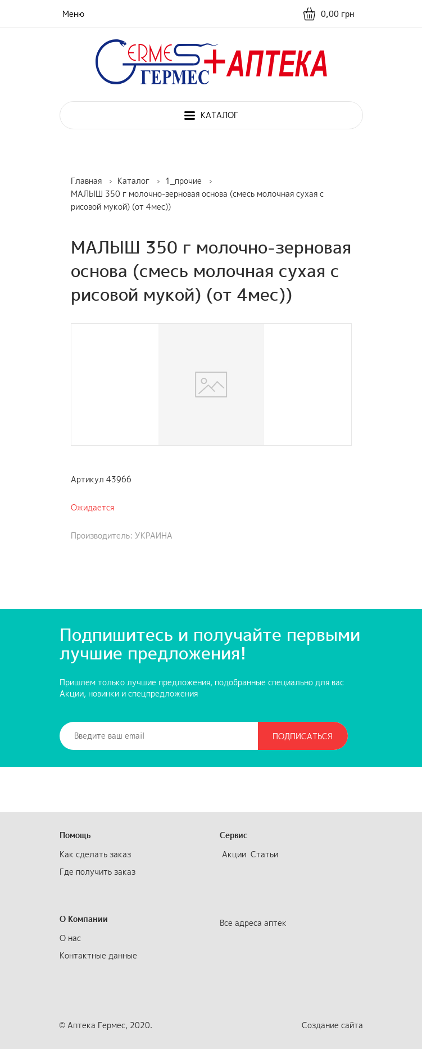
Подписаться (303, 736)
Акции (234, 854)
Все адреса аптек (253, 922)
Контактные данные (98, 955)
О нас (70, 938)
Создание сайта (332, 1025)
